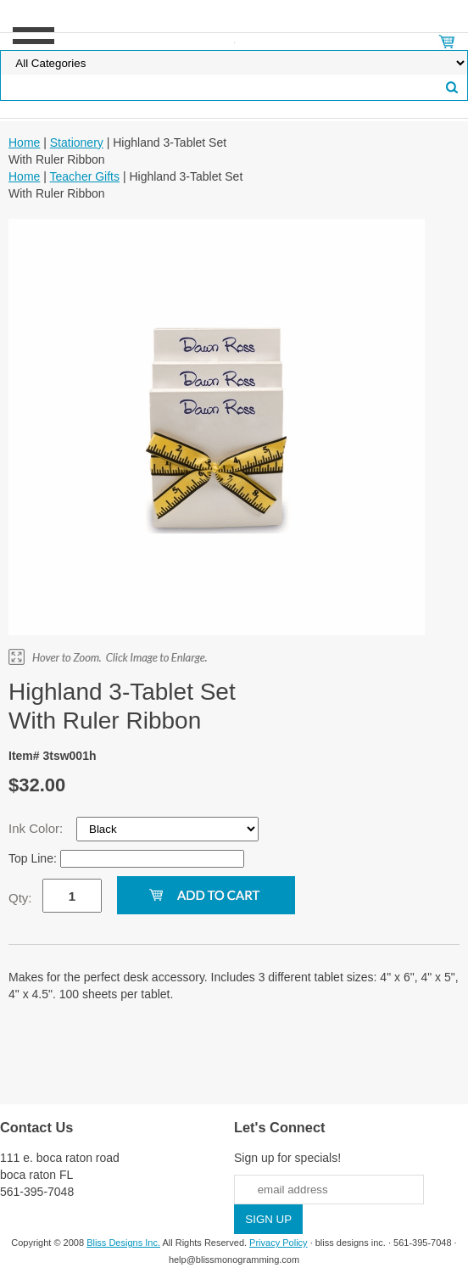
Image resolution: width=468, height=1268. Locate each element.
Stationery (76, 142)
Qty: (20, 898)
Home (24, 142)
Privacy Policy (278, 1242)
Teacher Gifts (85, 176)
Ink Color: (37, 828)
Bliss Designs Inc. (123, 1242)
